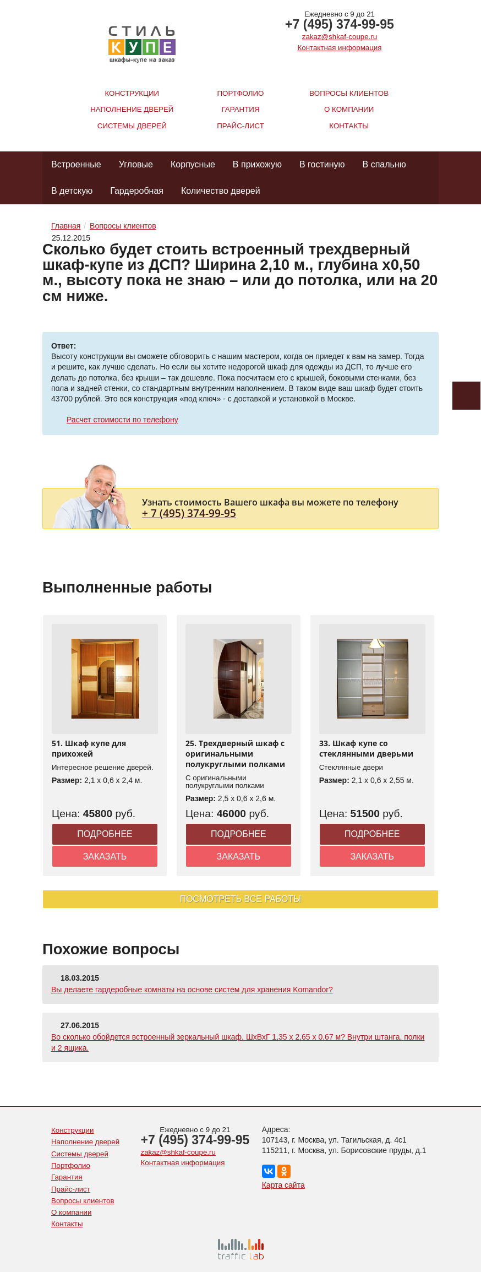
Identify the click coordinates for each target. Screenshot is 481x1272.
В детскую (71, 190)
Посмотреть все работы (241, 899)
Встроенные (76, 164)
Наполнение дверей (131, 109)
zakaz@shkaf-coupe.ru (339, 36)
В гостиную (322, 164)
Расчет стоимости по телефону (122, 419)
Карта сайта (283, 1185)
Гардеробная (136, 190)
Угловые (136, 164)
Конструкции (132, 93)
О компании (349, 109)
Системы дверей (132, 126)
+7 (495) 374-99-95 (339, 24)
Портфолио (240, 93)
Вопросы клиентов (349, 93)
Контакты (349, 126)
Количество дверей (220, 190)
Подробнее (105, 834)
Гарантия (241, 109)
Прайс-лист (240, 126)
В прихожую (257, 164)
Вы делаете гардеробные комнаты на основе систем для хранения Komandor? (192, 989)
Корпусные (193, 164)
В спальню (384, 164)
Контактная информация (340, 48)
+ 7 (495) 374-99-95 (189, 512)
